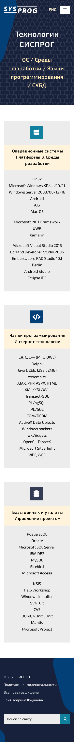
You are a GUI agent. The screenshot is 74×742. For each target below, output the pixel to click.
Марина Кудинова (28, 700)
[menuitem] (53, 9)
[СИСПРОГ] (20, 8)
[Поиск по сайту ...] (32, 719)
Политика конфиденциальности (30, 684)
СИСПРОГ (24, 677)
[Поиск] (65, 719)
